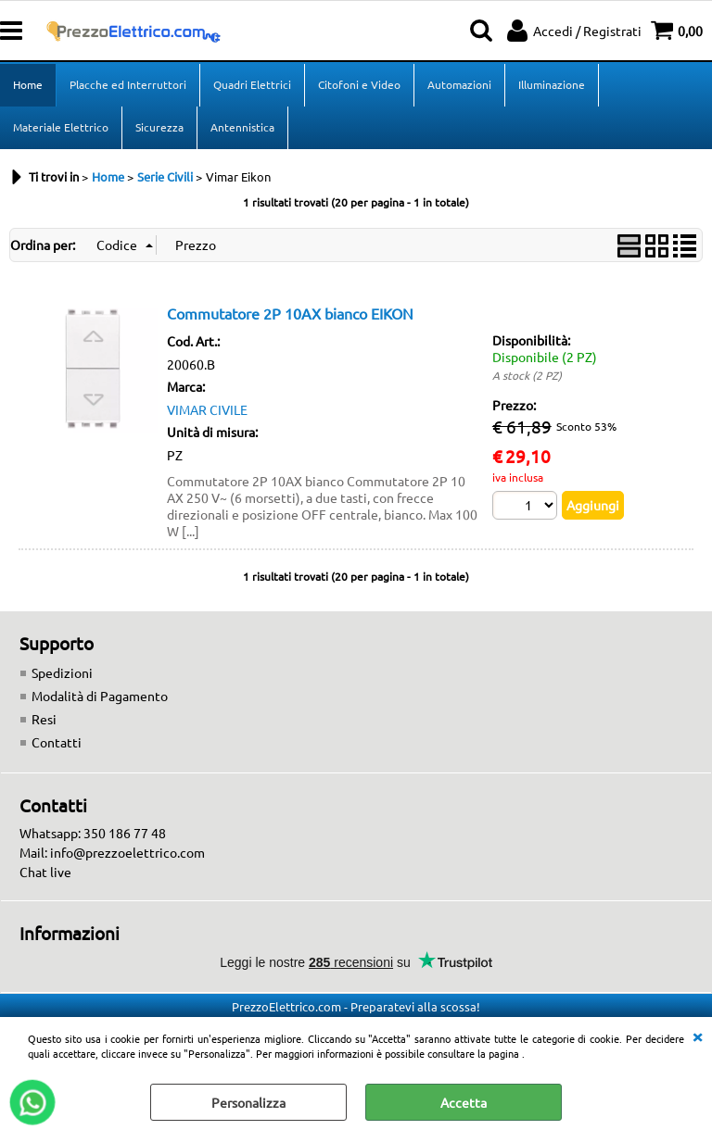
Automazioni (459, 84)
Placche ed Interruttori (128, 84)
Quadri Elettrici (252, 84)
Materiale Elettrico (60, 126)
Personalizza (248, 1102)
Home (28, 84)
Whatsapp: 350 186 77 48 (92, 832)
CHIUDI (697, 1035)
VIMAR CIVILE (207, 409)
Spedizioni (62, 672)
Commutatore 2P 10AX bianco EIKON (290, 313)
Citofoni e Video (359, 84)
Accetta (463, 1102)
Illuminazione (551, 84)
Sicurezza (159, 126)
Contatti (57, 742)
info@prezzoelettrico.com (127, 852)
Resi (44, 718)
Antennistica (242, 126)
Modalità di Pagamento (100, 695)
